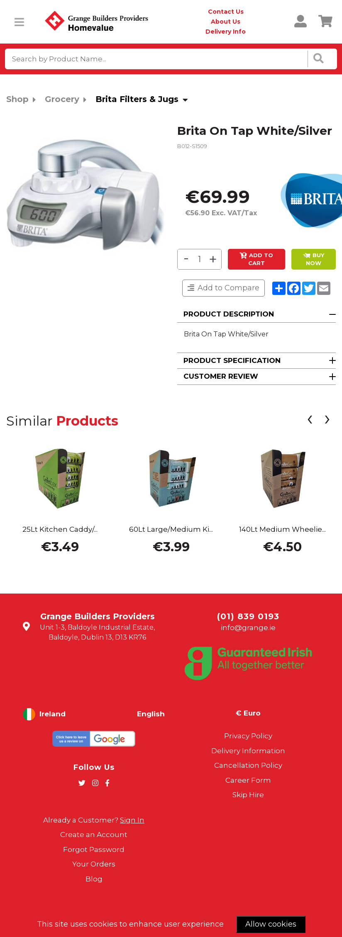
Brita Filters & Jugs (136, 99)
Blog (94, 879)
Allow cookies (270, 924)
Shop (17, 99)
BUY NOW (313, 259)
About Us (225, 21)
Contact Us (226, 11)
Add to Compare (223, 287)
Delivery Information (248, 751)
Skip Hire (248, 795)
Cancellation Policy (248, 765)
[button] (256, 315)
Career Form (248, 780)
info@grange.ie (248, 627)
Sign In (132, 820)
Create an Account (93, 834)
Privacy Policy (248, 736)
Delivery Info (225, 31)
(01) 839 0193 (248, 616)
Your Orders (93, 864)
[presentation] (309, 420)
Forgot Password (94, 849)
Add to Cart (256, 259)
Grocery (62, 99)
